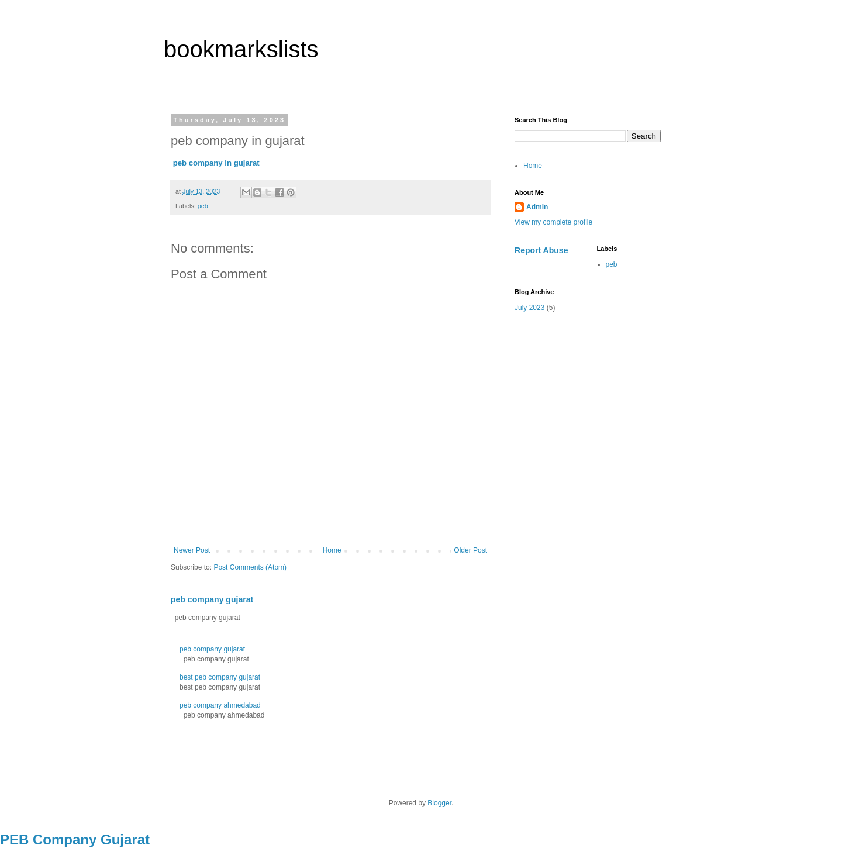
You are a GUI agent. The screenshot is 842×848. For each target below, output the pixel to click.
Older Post (470, 550)
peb (203, 205)
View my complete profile (553, 222)
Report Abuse (541, 250)
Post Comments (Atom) (250, 567)
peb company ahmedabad (220, 705)
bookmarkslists (241, 49)
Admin (537, 207)
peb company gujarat (212, 599)
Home (332, 550)
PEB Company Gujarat (75, 839)
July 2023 (529, 308)
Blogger (439, 803)
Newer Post (192, 550)
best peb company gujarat (220, 677)
